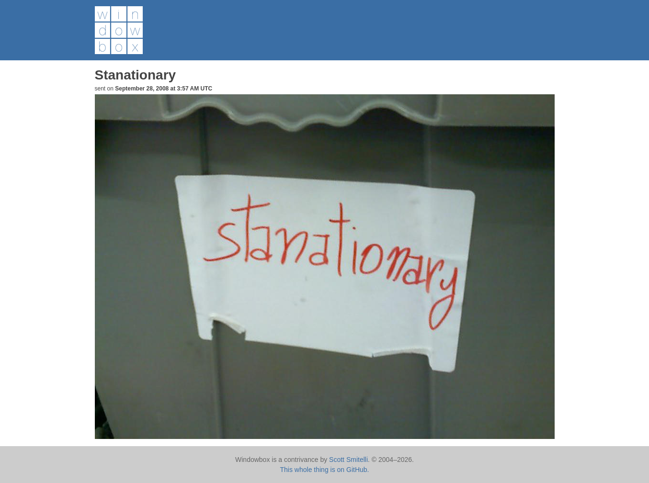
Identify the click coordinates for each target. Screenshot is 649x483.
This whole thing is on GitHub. (324, 469)
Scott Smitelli (348, 459)
